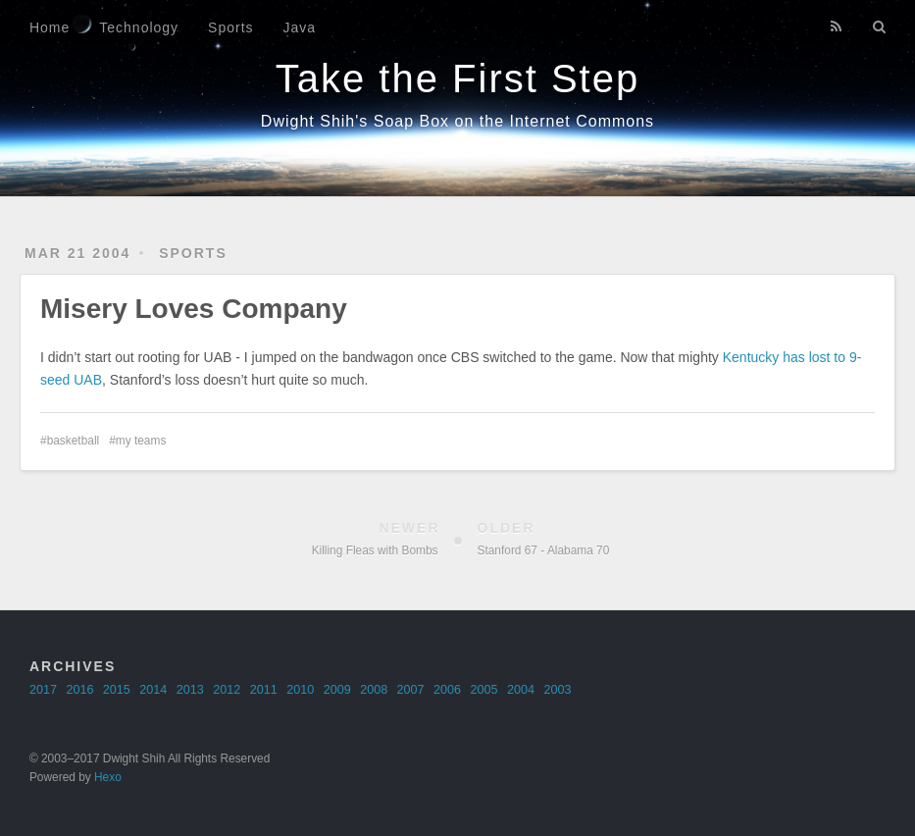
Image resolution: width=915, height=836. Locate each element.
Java (300, 27)
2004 (520, 690)
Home (49, 27)
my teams (141, 440)
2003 (557, 690)
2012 (226, 690)
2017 (43, 690)
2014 (153, 690)
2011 (264, 690)
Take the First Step (457, 78)
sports (193, 253)
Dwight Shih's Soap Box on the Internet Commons (457, 121)
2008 (373, 690)
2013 (190, 690)
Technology (138, 27)
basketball (73, 440)
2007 (411, 690)
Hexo (108, 777)
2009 (337, 690)
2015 (116, 690)
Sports (230, 27)
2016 (79, 690)
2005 (484, 690)
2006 (447, 690)
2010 (300, 690)
